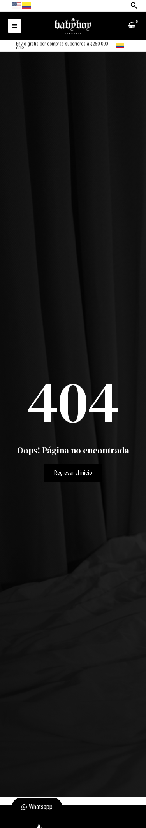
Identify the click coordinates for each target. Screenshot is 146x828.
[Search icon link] (134, 6)
